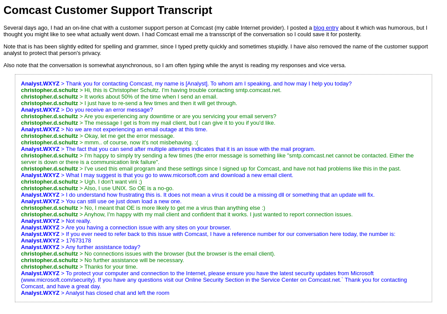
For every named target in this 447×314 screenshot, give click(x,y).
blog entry (325, 27)
